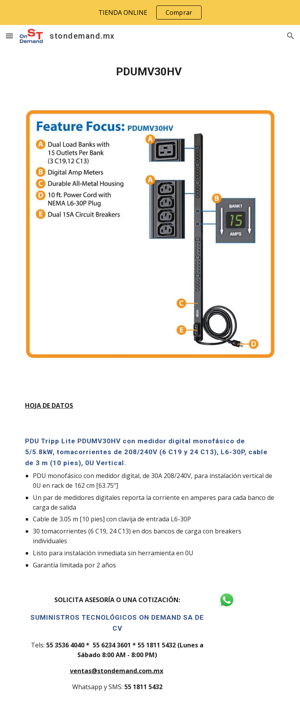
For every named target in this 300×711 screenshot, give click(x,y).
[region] (150, 12)
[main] (150, 72)
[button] (9, 35)
